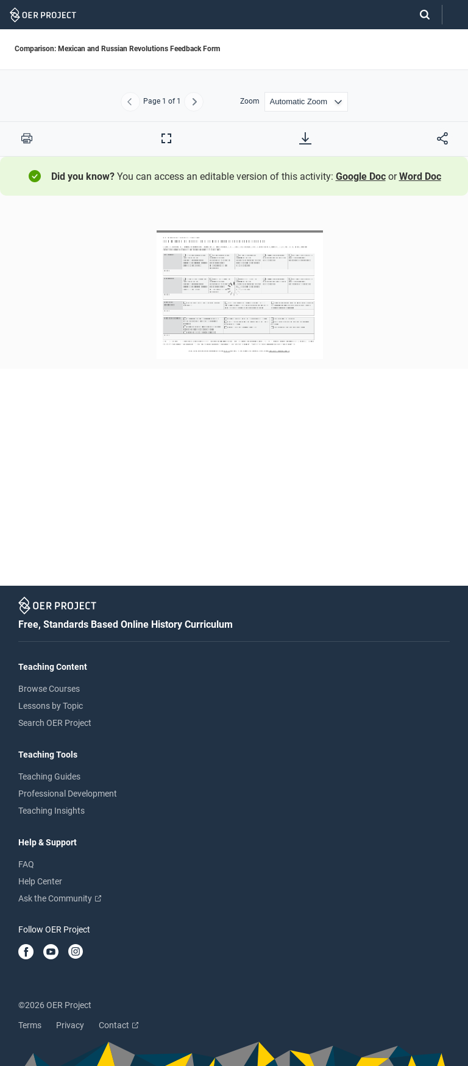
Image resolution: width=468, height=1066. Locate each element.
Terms (29, 1025)
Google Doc (361, 176)
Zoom (250, 101)
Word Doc (420, 176)
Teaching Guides (49, 776)
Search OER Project (54, 723)
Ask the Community (59, 898)
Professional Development (67, 793)
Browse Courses (49, 689)
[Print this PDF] (27, 138)
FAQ (26, 864)
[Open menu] (455, 15)
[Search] (418, 14)
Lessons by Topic (50, 706)
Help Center (40, 881)
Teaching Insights (51, 810)
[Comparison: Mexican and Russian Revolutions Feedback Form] (234, 394)
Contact (118, 1025)
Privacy (70, 1025)
